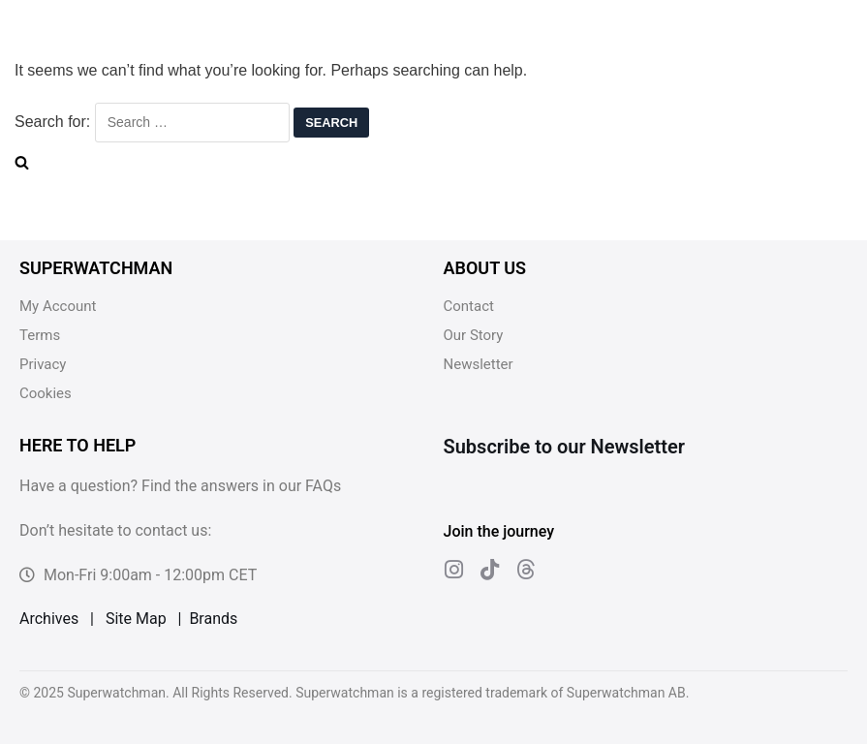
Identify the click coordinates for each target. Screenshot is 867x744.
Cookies (45, 393)
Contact (469, 306)
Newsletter (478, 364)
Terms (39, 335)
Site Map (136, 618)
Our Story (474, 335)
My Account (57, 306)
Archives (48, 618)
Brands (213, 618)
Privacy (42, 364)
